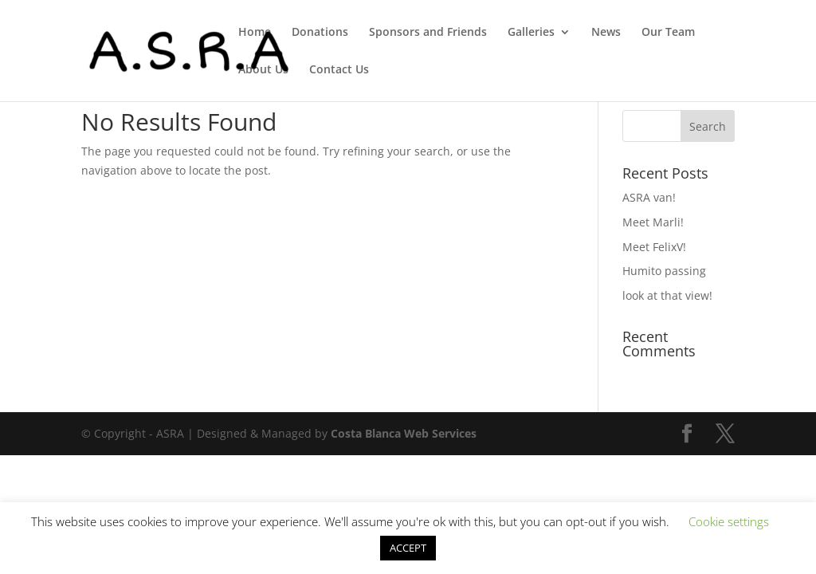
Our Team (668, 32)
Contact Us (339, 70)
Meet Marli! (653, 222)
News (606, 32)
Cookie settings (728, 521)
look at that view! (667, 295)
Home (254, 32)
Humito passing (664, 270)
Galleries (531, 32)
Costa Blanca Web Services (404, 433)
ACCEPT (408, 548)
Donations (320, 32)
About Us (263, 70)
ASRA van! (649, 197)
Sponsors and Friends (428, 32)
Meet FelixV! (654, 246)
